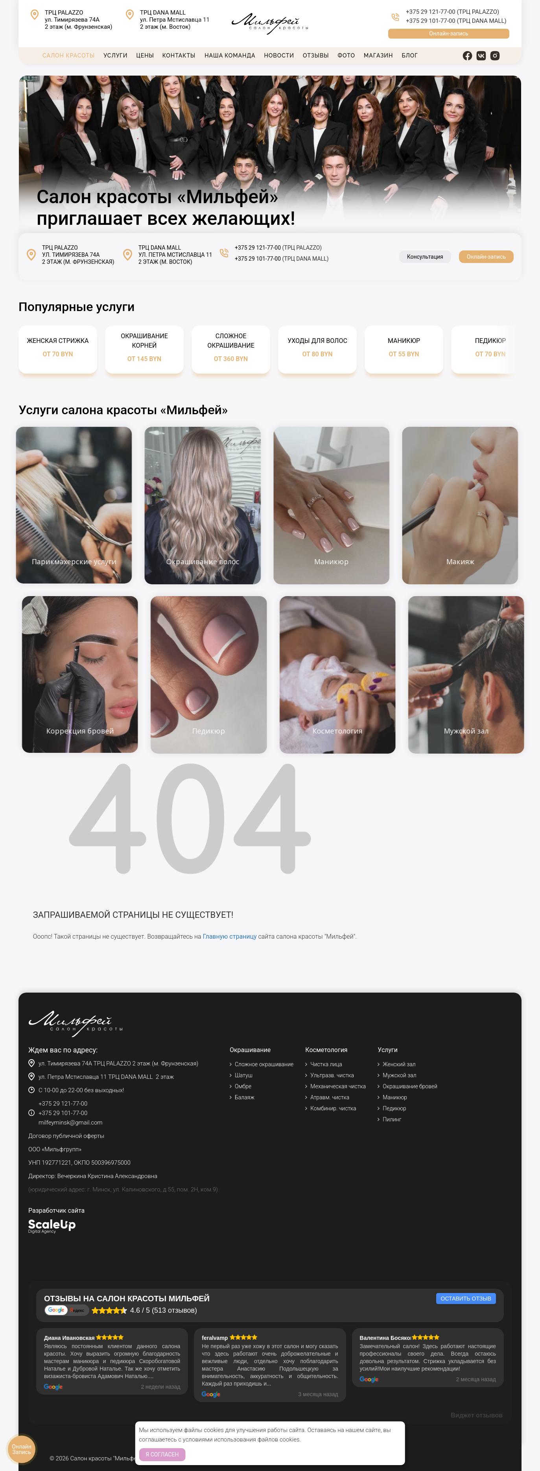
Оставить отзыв (466, 1298)
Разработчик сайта (56, 1210)
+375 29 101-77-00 (430, 20)
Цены (145, 55)
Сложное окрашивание (264, 1064)
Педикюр (394, 1108)
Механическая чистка (338, 1086)
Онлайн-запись (448, 33)
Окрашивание (250, 1050)
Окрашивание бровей (410, 1086)
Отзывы (316, 55)
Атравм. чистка (329, 1097)
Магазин (378, 55)
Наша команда (230, 55)
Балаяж (244, 1097)
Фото (346, 55)
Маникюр (395, 1097)
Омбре (243, 1086)
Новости (279, 55)
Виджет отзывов (477, 1415)
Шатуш (243, 1075)
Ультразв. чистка (332, 1075)
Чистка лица (326, 1064)
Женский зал (399, 1064)
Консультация (425, 257)
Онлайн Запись (21, 1449)
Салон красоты (68, 55)
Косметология (326, 1050)
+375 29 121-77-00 (430, 11)
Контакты (178, 55)
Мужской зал (399, 1075)
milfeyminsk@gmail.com (71, 1122)
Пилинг (392, 1119)
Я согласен (162, 1454)
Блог (410, 55)
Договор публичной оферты (66, 1135)
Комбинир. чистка (333, 1108)
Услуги (115, 55)
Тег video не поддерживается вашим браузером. (270, 154)
